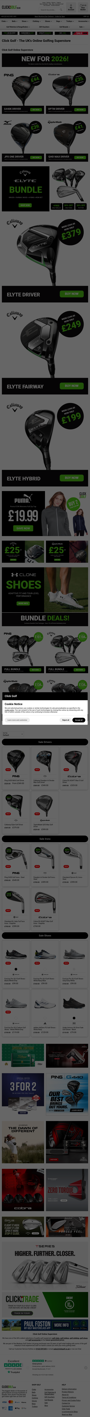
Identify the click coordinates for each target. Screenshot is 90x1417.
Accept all (78, 720)
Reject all (65, 720)
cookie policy (9, 710)
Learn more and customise (17, 720)
